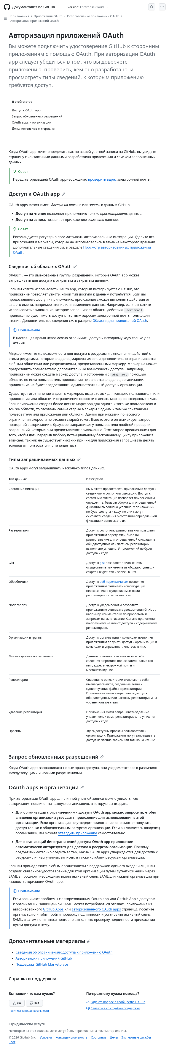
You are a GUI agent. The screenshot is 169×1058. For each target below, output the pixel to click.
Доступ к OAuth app (37, 193)
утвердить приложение (77, 833)
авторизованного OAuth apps (96, 909)
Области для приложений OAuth (119, 320)
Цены (114, 1037)
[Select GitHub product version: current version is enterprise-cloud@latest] (88, 7)
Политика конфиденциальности (29, 1011)
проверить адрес (102, 179)
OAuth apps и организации (46, 787)
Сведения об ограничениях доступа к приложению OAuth (64, 952)
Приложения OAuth (48, 16)
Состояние (99, 1037)
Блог (12, 1042)
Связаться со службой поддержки (113, 1008)
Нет (34, 1003)
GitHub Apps (53, 909)
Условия (46, 1037)
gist (102, 563)
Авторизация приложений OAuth (34, 21)
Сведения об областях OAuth (43, 266)
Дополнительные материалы (49, 940)
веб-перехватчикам (114, 582)
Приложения (19, 16)
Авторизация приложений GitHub (44, 958)
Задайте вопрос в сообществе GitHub (115, 1002)
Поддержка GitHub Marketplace (42, 964)
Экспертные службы (136, 1037)
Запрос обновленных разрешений (56, 756)
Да (17, 1003)
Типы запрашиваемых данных (45, 459)
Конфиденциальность (72, 1037)
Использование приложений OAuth (93, 16)
